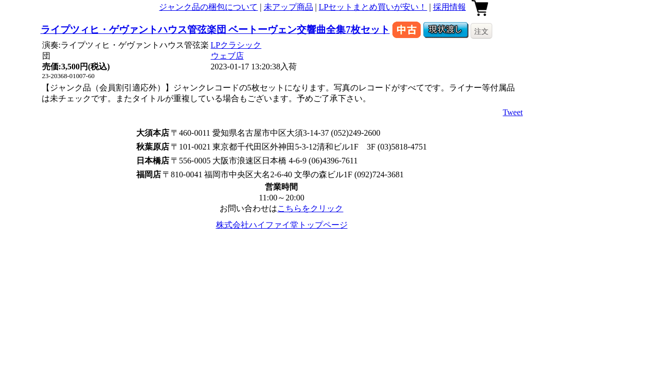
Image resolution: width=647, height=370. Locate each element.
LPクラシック (236, 45)
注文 (481, 31)
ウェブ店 (227, 55)
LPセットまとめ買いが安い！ (373, 7)
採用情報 (449, 7)
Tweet (513, 112)
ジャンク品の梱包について (208, 7)
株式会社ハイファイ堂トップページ (282, 224)
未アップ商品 (288, 7)
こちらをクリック (310, 208)
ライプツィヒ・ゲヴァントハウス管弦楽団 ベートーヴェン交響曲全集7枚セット (215, 29)
